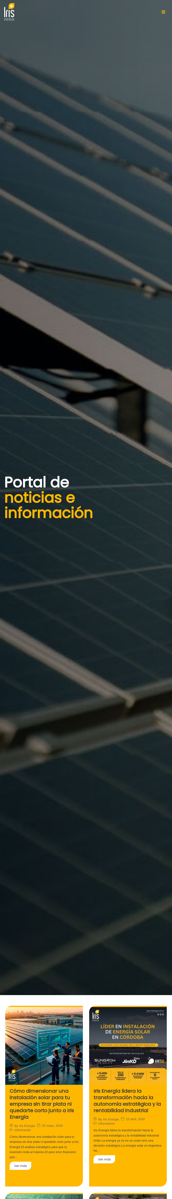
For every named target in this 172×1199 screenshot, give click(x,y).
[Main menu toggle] (163, 12)
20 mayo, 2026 (52, 1123)
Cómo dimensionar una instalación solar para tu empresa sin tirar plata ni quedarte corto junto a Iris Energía (40, 1103)
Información (22, 1127)
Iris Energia (27, 1123)
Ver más (20, 1163)
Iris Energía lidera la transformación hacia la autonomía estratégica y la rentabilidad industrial (126, 1100)
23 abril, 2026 (135, 1117)
